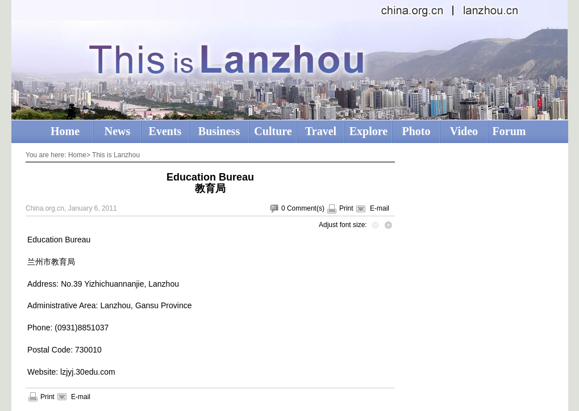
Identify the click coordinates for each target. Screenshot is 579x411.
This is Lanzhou (116, 155)
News (118, 131)
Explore (368, 131)
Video (464, 131)
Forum (509, 131)
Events (165, 131)
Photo (416, 131)
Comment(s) (305, 208)
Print (346, 208)
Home (65, 131)
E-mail (379, 208)
